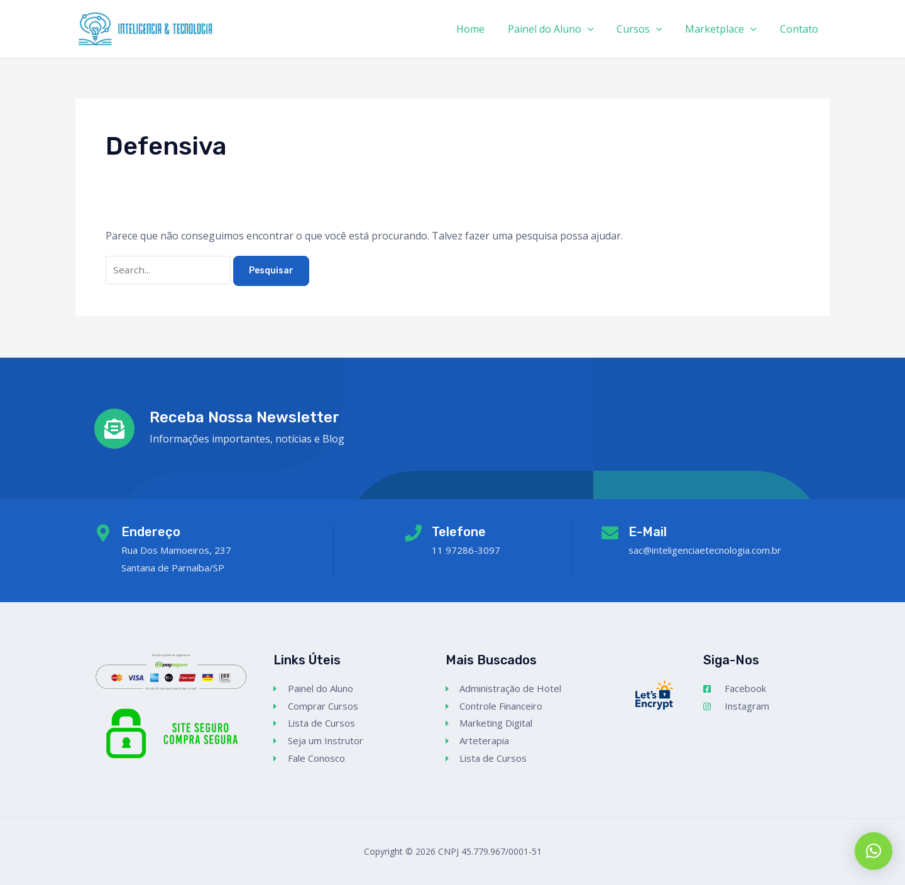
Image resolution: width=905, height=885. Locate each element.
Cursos (647, 29)
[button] (873, 851)
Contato (800, 29)
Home (483, 29)
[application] (597, 29)
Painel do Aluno (561, 29)
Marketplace (725, 29)
